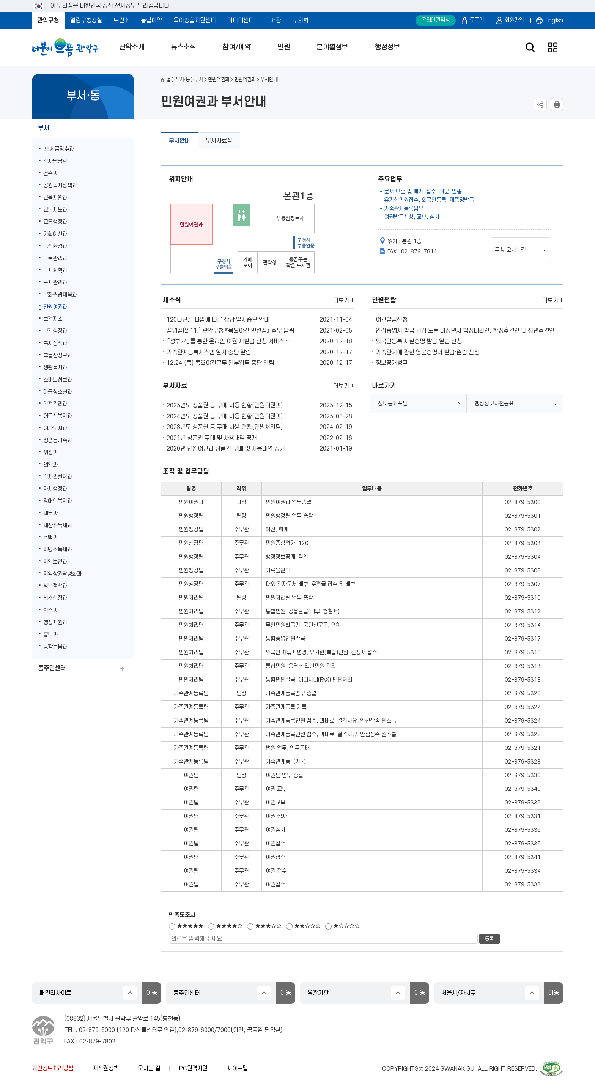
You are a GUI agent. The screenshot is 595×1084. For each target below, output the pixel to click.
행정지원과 (55, 622)
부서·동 (183, 79)
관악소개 (131, 47)
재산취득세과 (57, 525)
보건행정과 (55, 331)
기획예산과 (55, 234)
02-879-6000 (196, 1030)
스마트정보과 (57, 380)
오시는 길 (149, 1068)
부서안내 (179, 140)
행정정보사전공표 (494, 404)
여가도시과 (55, 428)
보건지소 (53, 319)
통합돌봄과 (55, 647)
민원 (283, 47)
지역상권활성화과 (62, 574)
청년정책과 (55, 586)
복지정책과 (55, 343)
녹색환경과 (55, 246)
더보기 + (343, 300)
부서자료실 (219, 140)
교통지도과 (55, 210)
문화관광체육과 (60, 295)
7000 (224, 1030)
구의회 (301, 20)
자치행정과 (55, 489)
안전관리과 (55, 404)
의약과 (50, 465)
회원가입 (514, 20)
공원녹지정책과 (60, 185)
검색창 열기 (529, 47)
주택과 (50, 537)
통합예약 (151, 20)
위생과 (50, 452)
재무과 (50, 513)
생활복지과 (55, 367)
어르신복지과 (57, 416)
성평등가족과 (57, 440)
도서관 (273, 20)
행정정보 (387, 47)
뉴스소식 (183, 47)
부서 (43, 128)
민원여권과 (55, 307)
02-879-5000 (97, 1030)
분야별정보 (332, 47)
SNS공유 (540, 104)
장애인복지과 (57, 501)
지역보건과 (55, 562)
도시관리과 (55, 283)
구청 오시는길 (510, 250)
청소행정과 (55, 598)
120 (124, 1030)
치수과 (50, 610)
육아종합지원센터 (194, 20)
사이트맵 (237, 1068)
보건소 (121, 20)
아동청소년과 (57, 392)
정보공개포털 (393, 404)
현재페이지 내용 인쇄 (556, 104)
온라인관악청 (435, 20)
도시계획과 (55, 270)
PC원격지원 (193, 1068)
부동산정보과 (57, 355)
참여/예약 (236, 47)
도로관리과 (55, 258)
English (554, 20)
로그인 (477, 20)
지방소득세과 (57, 550)
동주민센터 (52, 668)
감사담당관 (55, 161)
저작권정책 (105, 1068)
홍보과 (50, 635)
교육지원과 (55, 198)
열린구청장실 (86, 20)
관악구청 (48, 20)
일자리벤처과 (57, 477)
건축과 (50, 173)
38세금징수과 (58, 149)
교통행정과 (55, 222)
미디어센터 (240, 20)
